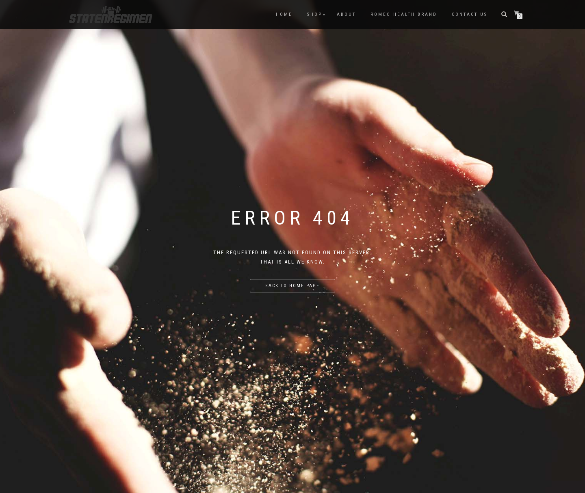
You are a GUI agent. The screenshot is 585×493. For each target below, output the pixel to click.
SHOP (314, 14)
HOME (284, 14)
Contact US (470, 14)
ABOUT (346, 14)
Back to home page (292, 285)
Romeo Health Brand (403, 14)
